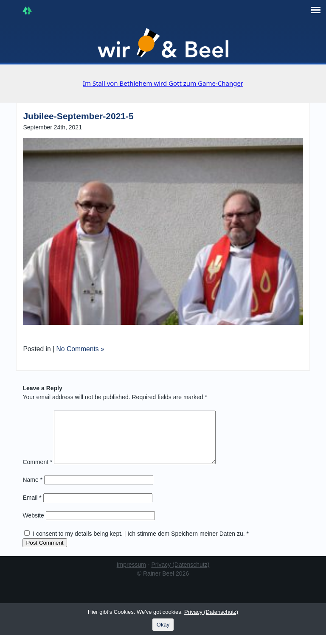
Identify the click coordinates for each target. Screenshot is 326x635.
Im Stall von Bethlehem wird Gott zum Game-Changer (163, 83)
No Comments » (80, 348)
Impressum (131, 574)
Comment (37, 472)
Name (32, 490)
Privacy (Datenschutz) (180, 574)
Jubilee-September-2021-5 (78, 116)
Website (33, 525)
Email (31, 507)
